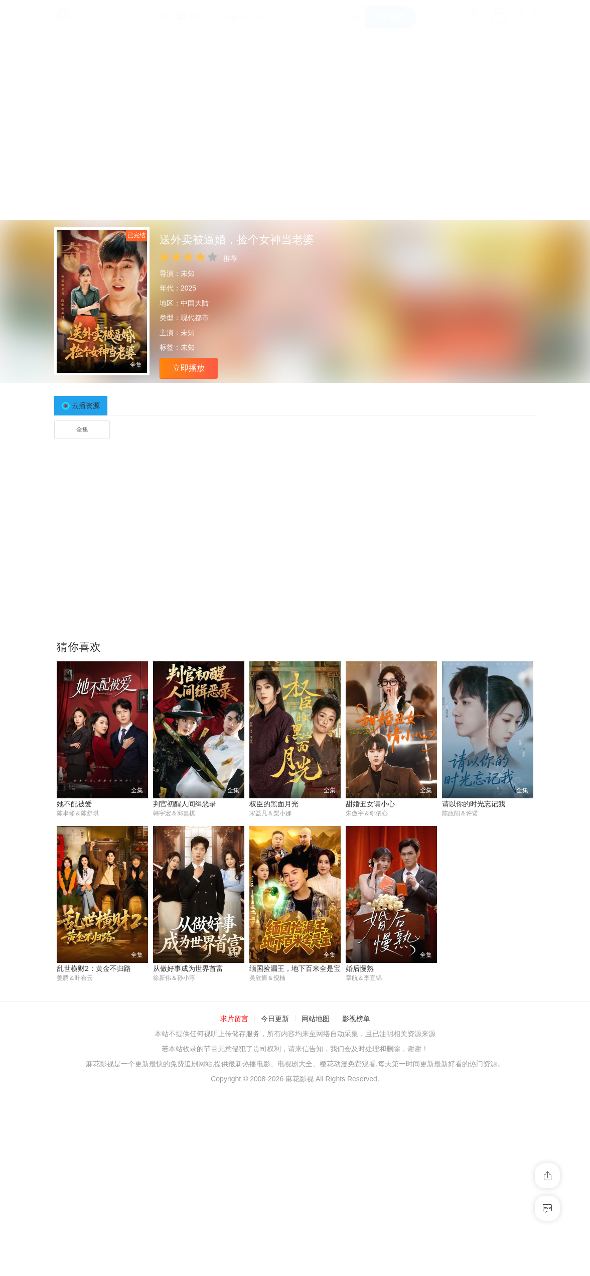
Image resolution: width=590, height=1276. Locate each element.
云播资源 (86, 405)
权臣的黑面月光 (274, 804)
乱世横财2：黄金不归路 (94, 968)
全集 (82, 429)
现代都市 (195, 318)
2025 (188, 288)
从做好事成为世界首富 (188, 968)
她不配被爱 (74, 804)
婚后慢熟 (360, 968)
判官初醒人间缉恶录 (184, 804)
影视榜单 (356, 1019)
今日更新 (275, 1019)
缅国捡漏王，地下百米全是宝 (295, 968)
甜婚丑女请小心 (370, 804)
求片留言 (234, 1019)
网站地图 (316, 1019)
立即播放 (189, 368)
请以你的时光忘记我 (473, 804)
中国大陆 (195, 303)
